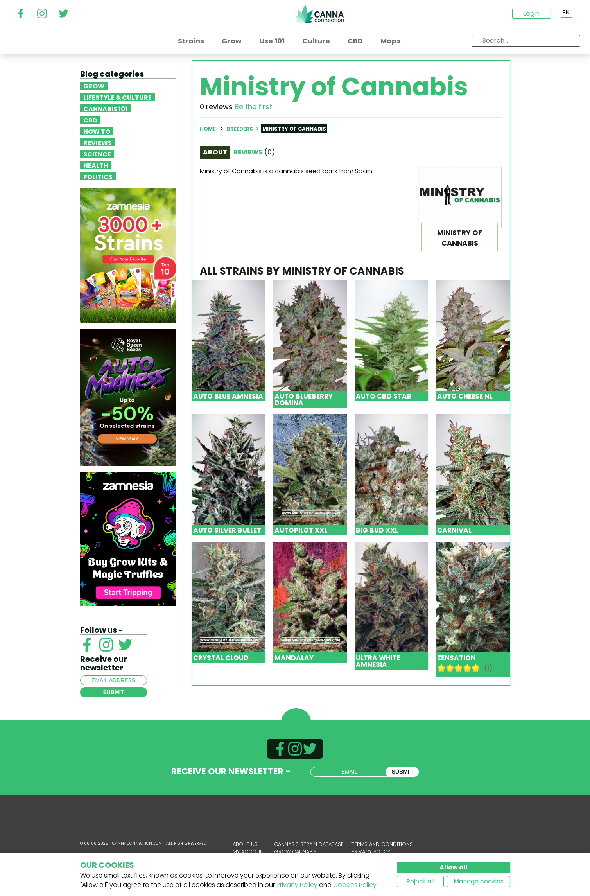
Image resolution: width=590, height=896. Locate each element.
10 (476, 668)
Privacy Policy (296, 884)
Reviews (97, 142)
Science (97, 154)
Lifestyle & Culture (117, 97)
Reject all (420, 881)
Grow (93, 86)
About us (245, 844)
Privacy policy (370, 851)
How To (96, 131)
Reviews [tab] (254, 152)
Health (95, 165)
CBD (90, 120)
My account (249, 851)
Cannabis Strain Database (309, 844)
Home (207, 129)
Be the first (253, 106)
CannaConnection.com (319, 14)
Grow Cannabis (295, 851)
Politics (98, 176)
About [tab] (215, 152)
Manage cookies (479, 881)
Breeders (240, 129)
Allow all (453, 867)
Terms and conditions (382, 844)
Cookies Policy (355, 884)
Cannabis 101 (105, 108)
